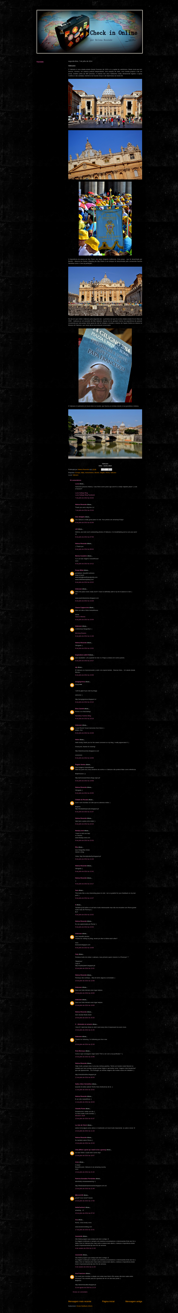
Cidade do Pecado (81, 800)
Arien (77, 1162)
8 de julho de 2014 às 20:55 (84, 793)
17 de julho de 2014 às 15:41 (85, 1230)
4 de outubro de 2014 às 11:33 (85, 1248)
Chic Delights (80, 517)
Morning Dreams (80, 633)
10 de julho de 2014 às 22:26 (85, 1044)
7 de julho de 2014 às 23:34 (84, 510)
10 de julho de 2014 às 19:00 (85, 993)
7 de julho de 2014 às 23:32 (84, 498)
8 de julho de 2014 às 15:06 (84, 675)
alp (76, 667)
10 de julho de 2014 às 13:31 (85, 968)
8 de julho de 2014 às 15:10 (84, 702)
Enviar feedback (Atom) (84, 1306)
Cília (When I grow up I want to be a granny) (90, 1150)
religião (102, 472)
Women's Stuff (80, 1115)
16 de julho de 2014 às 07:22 (85, 1213)
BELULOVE (79, 1195)
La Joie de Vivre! (81, 1125)
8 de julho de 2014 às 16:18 (84, 718)
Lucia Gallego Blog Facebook (85, 495)
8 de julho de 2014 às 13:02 (84, 648)
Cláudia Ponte (80, 1108)
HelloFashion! (80, 1207)
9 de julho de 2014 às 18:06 (84, 948)
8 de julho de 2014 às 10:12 (84, 563)
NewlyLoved (79, 830)
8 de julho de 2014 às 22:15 (84, 824)
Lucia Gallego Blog (81, 493)
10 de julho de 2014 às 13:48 (85, 981)
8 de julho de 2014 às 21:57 (84, 812)
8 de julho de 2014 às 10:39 (84, 601)
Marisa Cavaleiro (81, 556)
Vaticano (113, 472)
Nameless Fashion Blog (83, 716)
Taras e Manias (80, 617)
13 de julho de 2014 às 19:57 (85, 1155)
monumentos (89, 472)
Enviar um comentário (80, 1292)
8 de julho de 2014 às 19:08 (84, 781)
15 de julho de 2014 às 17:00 (85, 1201)
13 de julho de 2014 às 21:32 (85, 1172)
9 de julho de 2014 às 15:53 (84, 927)
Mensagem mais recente (79, 1301)
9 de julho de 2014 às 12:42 (84, 871)
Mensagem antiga (133, 1301)
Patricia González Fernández (85, 1178)
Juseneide (79, 1236)
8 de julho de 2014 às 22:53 (84, 840)
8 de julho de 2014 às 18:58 (84, 758)
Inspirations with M (82, 655)
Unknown (78, 589)
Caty (76, 954)
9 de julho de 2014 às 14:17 (84, 884)
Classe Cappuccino (82, 607)
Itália (82, 472)
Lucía (77, 484)
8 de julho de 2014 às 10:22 (84, 582)
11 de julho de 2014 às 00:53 (85, 1077)
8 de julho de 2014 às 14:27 (84, 661)
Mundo (97, 472)
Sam (76, 890)
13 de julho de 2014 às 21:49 (85, 1188)
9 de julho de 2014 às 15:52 (84, 914)
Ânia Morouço (80, 1051)
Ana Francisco (80, 1273)
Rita (76, 847)
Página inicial (108, 1301)
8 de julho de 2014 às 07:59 (84, 537)
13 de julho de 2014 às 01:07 (85, 1118)
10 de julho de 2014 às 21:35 (85, 1030)
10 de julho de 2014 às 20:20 (85, 1018)
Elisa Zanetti (79, 708)
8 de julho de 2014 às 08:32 (84, 549)
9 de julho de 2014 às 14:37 (84, 898)
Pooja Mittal (79, 570)
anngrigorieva (80, 682)
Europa (77, 472)
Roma (108, 472)
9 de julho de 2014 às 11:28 (84, 859)
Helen (77, 739)
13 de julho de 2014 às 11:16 (85, 1131)
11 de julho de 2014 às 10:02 (85, 1089)
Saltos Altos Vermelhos (83, 1084)
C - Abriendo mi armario (83, 1024)
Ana (76, 1220)
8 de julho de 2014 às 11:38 (84, 636)
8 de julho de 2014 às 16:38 (84, 733)
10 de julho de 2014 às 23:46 (85, 1057)
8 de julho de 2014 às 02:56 (84, 522)
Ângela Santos (80, 764)
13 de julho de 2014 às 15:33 (85, 1143)
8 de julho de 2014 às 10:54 (84, 619)
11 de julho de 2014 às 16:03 (85, 1102)
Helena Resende (81, 504)
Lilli (76, 529)
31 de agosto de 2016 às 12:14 (85, 1287)
